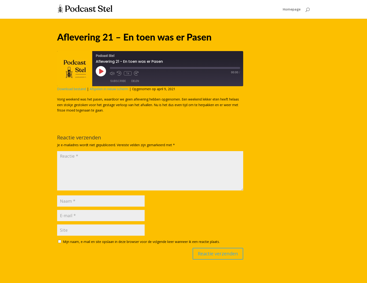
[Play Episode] (101, 71)
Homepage (292, 9)
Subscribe (118, 81)
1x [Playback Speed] (127, 73)
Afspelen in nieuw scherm (109, 89)
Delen (135, 81)
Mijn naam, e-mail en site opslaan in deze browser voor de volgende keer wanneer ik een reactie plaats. (141, 241)
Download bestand (71, 89)
